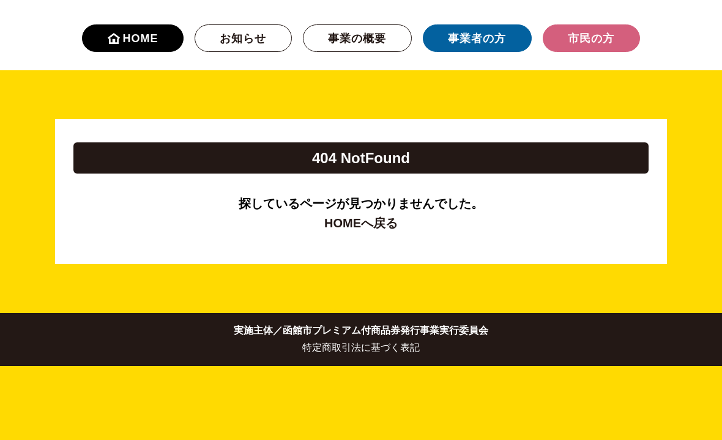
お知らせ (243, 38)
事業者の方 (477, 38)
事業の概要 (357, 38)
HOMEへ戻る (361, 223)
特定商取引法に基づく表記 (361, 347)
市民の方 (591, 38)
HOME (133, 38)
